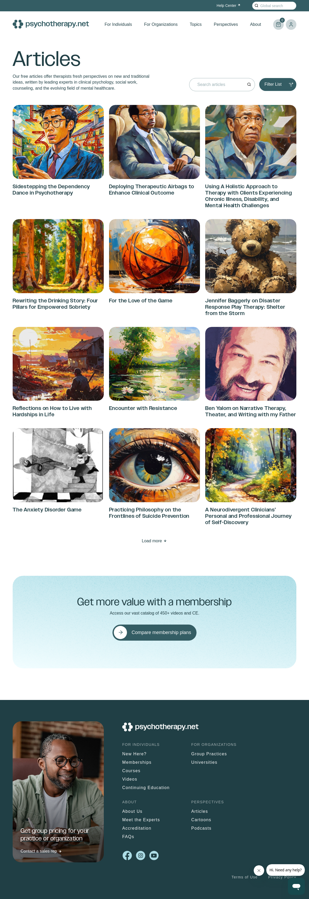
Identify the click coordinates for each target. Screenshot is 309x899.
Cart (278, 22)
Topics (196, 24)
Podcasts (201, 828)
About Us (132, 811)
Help (229, 5)
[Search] (256, 5)
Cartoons (201, 820)
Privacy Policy (282, 877)
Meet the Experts (141, 820)
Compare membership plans (161, 632)
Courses (131, 770)
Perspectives (226, 24)
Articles (199, 811)
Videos (129, 779)
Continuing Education (146, 787)
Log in (291, 24)
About (255, 24)
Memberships (136, 762)
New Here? (134, 754)
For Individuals (118, 24)
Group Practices (209, 754)
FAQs (128, 836)
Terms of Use (245, 877)
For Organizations (161, 24)
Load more (152, 541)
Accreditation (136, 828)
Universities (204, 762)
